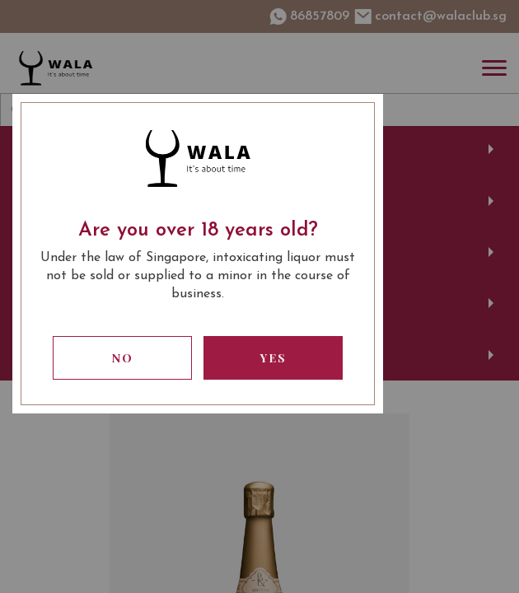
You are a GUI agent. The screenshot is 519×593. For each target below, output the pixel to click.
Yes (273, 358)
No (122, 358)
